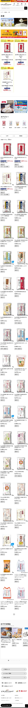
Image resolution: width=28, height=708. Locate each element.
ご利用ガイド (6, 669)
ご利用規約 (17, 700)
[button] (8, 660)
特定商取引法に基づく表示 (6, 697)
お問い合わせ (6, 677)
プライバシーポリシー (5, 700)
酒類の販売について (18, 697)
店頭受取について (20, 683)
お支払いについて (7, 686)
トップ (2, 12)
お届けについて (6, 683)
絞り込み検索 (6, 705)
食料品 (6, 12)
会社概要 (3, 695)
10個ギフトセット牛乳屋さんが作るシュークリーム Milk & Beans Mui (6, 641)
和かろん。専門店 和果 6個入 (16, 640)
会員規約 (16, 695)
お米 (9, 12)
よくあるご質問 (7, 673)
